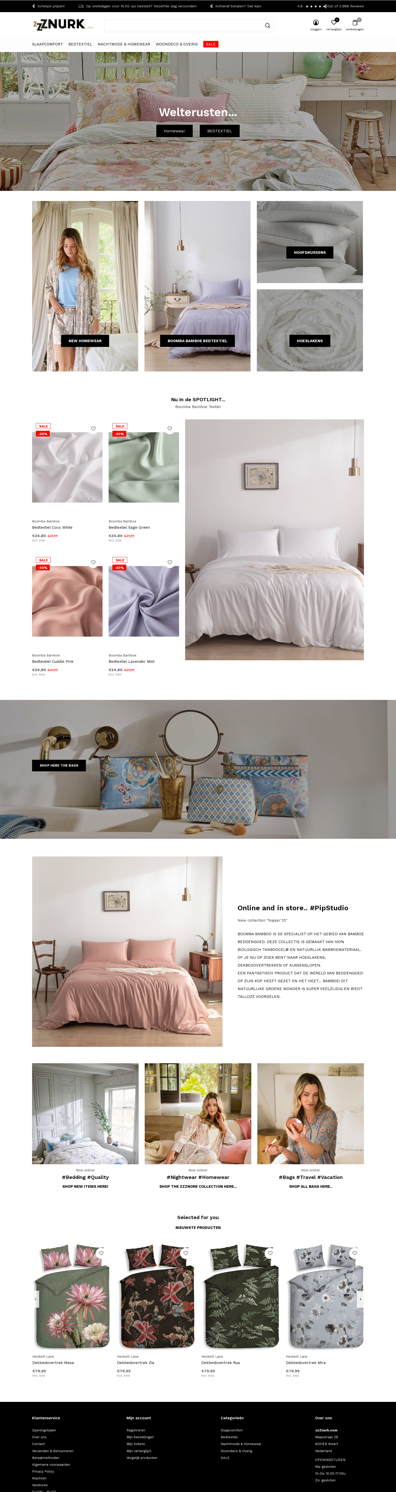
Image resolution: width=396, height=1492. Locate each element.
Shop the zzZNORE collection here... (198, 1186)
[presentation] (35, 1299)
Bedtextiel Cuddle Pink (52, 661)
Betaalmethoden (45, 1458)
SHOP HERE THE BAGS (59, 765)
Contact (38, 1444)
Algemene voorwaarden (51, 1464)
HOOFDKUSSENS (310, 252)
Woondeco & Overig (177, 44)
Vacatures (40, 1485)
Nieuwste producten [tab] (198, 1227)
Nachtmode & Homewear (124, 44)
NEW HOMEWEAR (85, 341)
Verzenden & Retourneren (52, 1451)
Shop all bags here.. (310, 1186)
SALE (211, 44)
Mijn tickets (136, 1444)
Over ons (39, 1437)
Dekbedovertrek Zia (135, 1362)
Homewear (174, 131)
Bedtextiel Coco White (52, 527)
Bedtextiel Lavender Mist (132, 661)
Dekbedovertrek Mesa (53, 1362)
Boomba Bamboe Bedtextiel (198, 341)
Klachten (39, 1478)
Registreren (136, 1430)
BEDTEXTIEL (219, 131)
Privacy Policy (43, 1471)
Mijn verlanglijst (139, 1451)
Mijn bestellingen (140, 1437)
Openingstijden (44, 1430)
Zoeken (267, 25)
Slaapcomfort (47, 44)
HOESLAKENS (310, 341)
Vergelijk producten (142, 1458)
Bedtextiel (80, 44)
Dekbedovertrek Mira (306, 1362)
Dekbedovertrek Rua (220, 1362)
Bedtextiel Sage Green (129, 527)
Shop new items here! (85, 1186)
